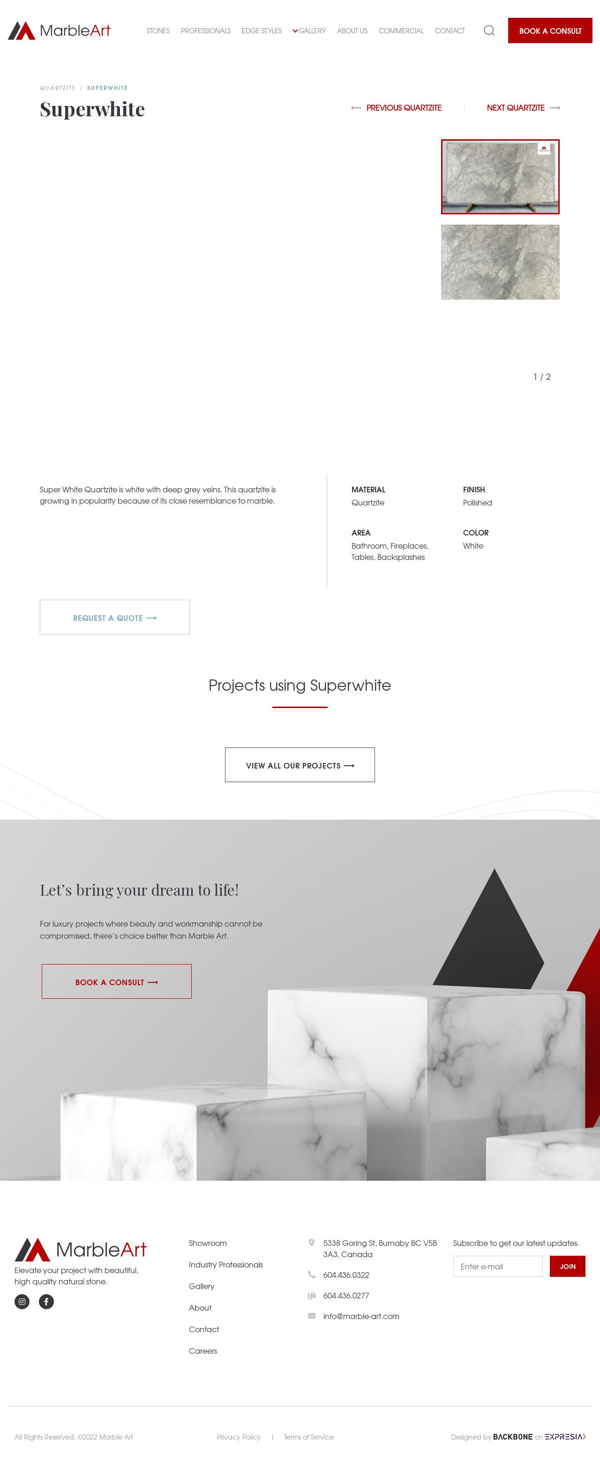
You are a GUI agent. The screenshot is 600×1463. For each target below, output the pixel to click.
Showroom (208, 1242)
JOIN (568, 1266)
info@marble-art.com (361, 1315)
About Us (352, 30)
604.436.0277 (346, 1295)
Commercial (401, 30)
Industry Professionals (226, 1264)
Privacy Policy (239, 1436)
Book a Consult (550, 30)
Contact (450, 30)
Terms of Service (309, 1436)
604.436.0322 (346, 1274)
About (200, 1307)
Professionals (206, 30)
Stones (158, 30)
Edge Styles (262, 30)
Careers (203, 1350)
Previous (396, 107)
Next (523, 107)
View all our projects (293, 765)
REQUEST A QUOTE (108, 617)
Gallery (309, 30)
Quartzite (58, 87)
